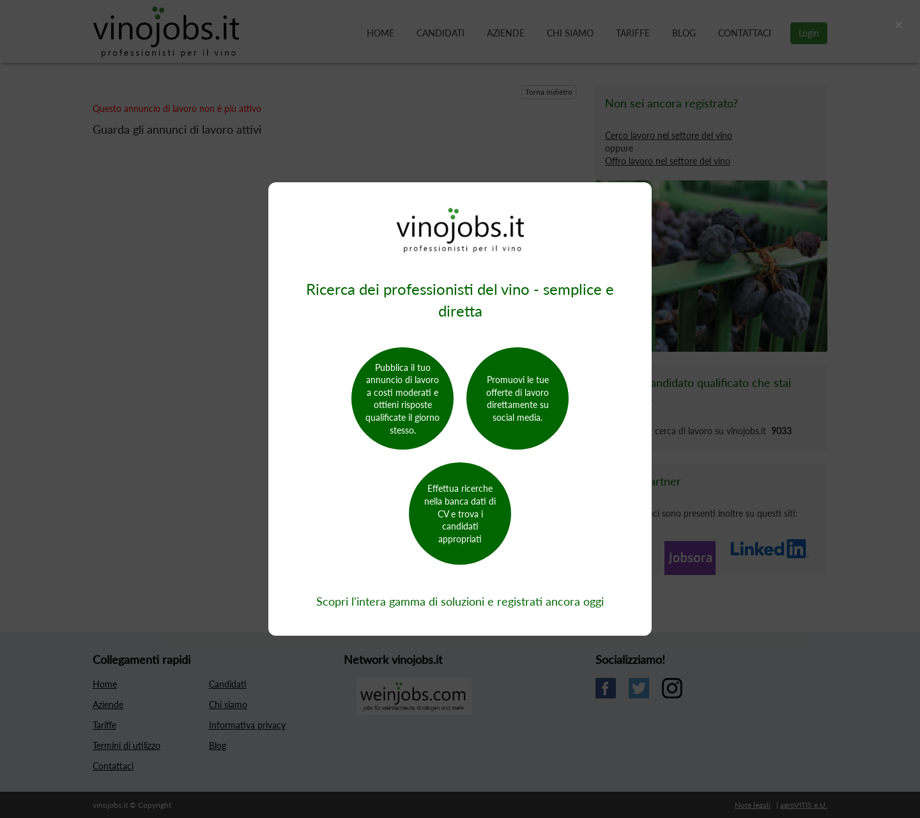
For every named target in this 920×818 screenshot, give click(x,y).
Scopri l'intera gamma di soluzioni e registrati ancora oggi (460, 601)
